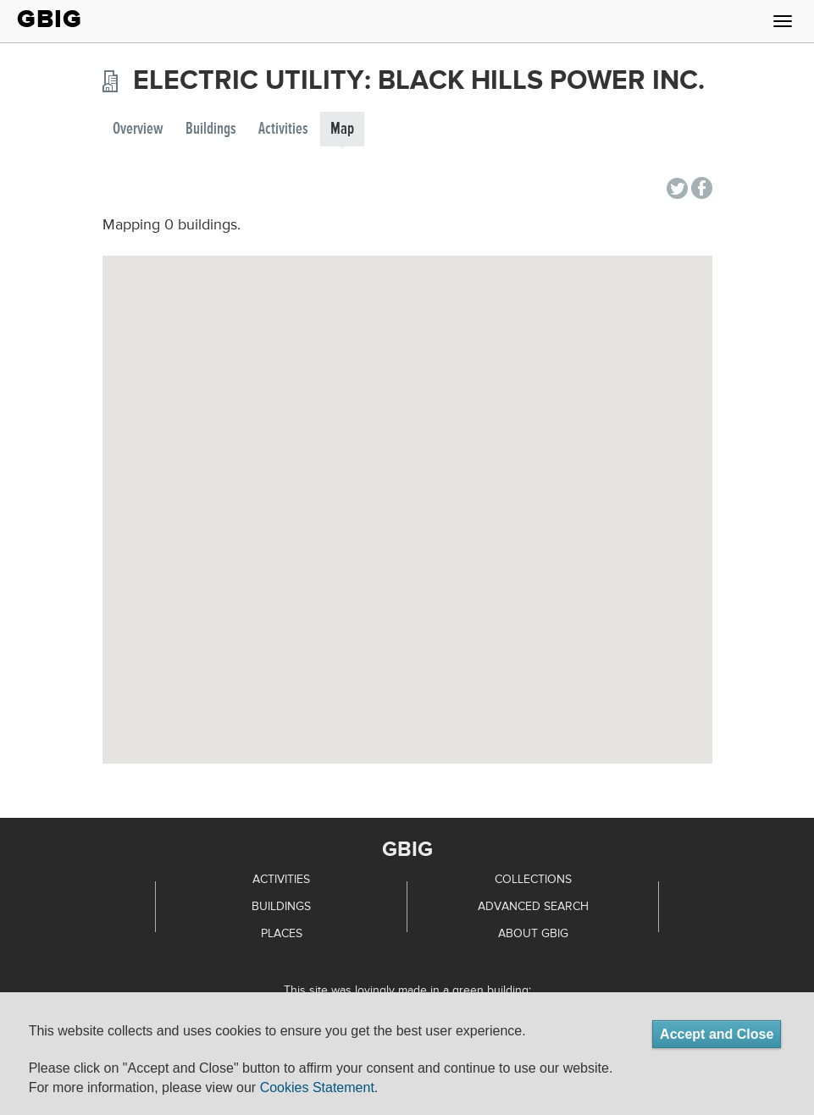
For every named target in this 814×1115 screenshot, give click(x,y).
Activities (283, 129)
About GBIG (533, 934)
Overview (138, 129)
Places (281, 934)
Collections (533, 880)
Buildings (211, 129)
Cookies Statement (317, 1087)
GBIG (49, 19)
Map (342, 129)
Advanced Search (533, 907)
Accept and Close (716, 1034)
